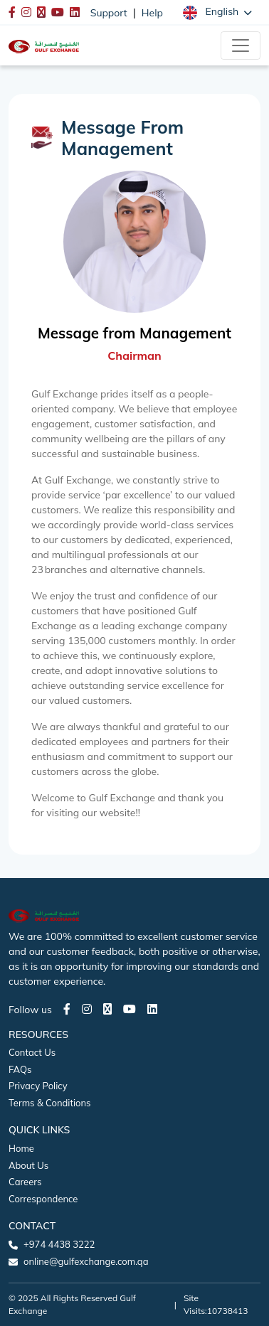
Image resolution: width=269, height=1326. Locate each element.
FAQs (20, 1069)
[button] (217, 12)
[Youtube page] (129, 1009)
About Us (28, 1165)
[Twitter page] (107, 1009)
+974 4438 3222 (59, 1244)
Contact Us (32, 1052)
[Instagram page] (87, 1009)
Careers (25, 1181)
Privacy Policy (38, 1085)
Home (21, 1148)
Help (152, 12)
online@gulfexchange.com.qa (85, 1261)
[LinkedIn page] (152, 1009)
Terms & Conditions (50, 1102)
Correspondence (43, 1198)
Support (108, 12)
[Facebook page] (66, 1009)
